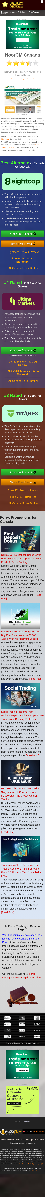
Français (27, 1121)
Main (13, 12)
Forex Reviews (34, 12)
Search (36, 1140)
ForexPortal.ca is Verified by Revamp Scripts (31, 1164)
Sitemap (41, 1140)
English (22, 12)
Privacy (17, 1140)
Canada (5, 12)
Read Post (34, 1170)
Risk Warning (25, 1140)
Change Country (38, 1131)
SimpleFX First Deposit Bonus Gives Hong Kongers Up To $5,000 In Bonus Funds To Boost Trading (22, 558)
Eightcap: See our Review (23, 263)
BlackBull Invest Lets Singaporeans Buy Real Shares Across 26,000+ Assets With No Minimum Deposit (20, 635)
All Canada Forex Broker (23, 279)
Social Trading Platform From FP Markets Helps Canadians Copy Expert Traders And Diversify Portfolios (22, 715)
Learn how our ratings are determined (22, 79)
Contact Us (10, 1140)
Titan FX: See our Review (23, 501)
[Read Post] (35, 678)
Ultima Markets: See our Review (23, 374)
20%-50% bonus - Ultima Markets (33, 353)
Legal (31, 1140)
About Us (3, 1140)
